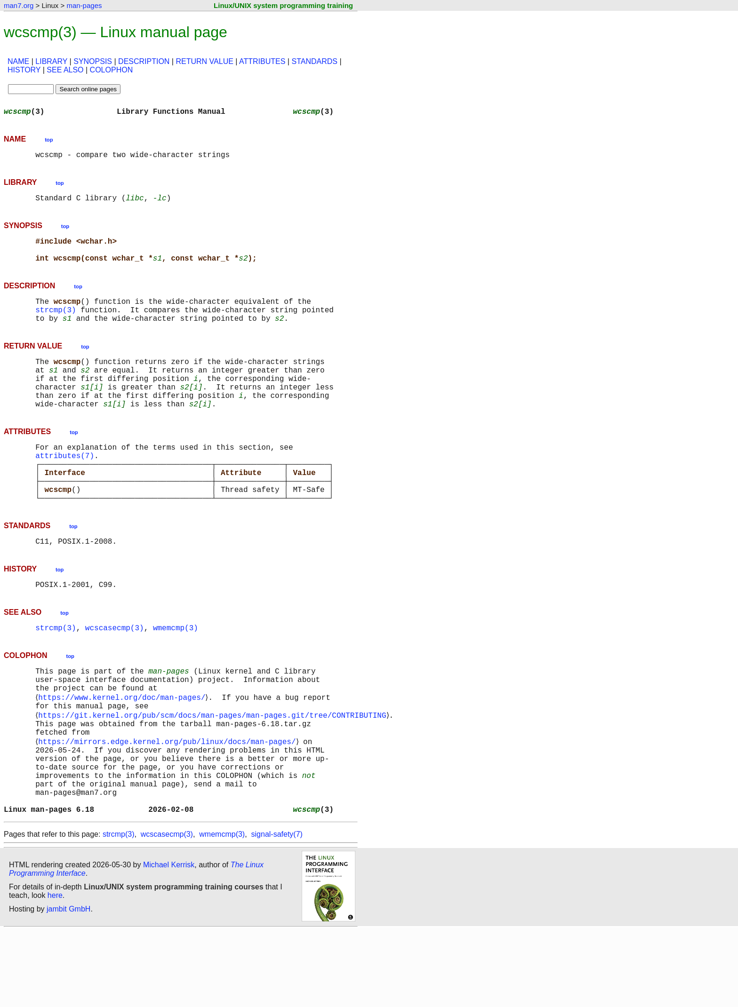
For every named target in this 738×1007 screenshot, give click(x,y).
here (55, 971)
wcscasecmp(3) (114, 674)
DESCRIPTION (143, 61)
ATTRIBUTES (262, 61)
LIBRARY (51, 61)
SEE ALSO (65, 70)
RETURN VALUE (204, 61)
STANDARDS (314, 61)
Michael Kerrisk (168, 941)
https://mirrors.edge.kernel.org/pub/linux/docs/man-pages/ (168, 802)
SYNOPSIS (92, 61)
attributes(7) (64, 487)
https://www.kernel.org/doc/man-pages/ (123, 750)
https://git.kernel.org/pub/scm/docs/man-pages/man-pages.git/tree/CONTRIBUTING (214, 771)
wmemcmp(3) (175, 674)
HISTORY (24, 70)
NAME (18, 61)
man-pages (84, 5)
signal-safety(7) (277, 910)
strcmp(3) (55, 324)
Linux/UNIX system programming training (283, 5)
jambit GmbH (68, 985)
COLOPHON (111, 70)
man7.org (18, 5)
